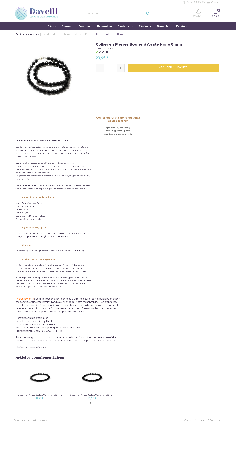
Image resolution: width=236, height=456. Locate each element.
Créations (84, 26)
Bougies (67, 26)
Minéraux (145, 26)
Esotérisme (125, 26)
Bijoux (52, 26)
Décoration (104, 26)
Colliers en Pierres (83, 34)
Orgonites (163, 26)
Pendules (182, 26)
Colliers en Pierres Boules (110, 34)
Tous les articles (51, 34)
